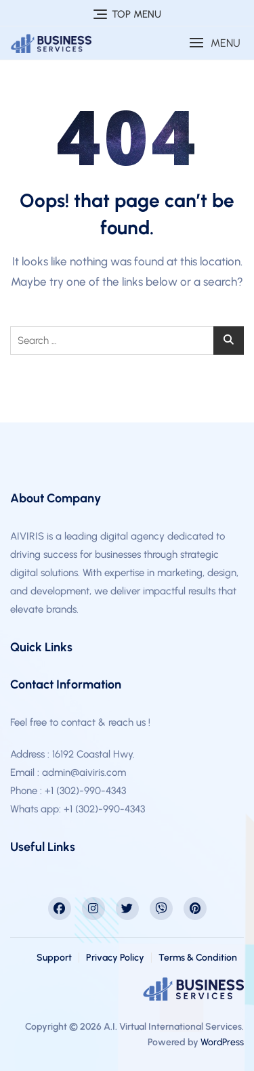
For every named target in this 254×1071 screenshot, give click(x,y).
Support (54, 957)
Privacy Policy (115, 957)
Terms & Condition (197, 957)
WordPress (222, 1042)
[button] (214, 43)
